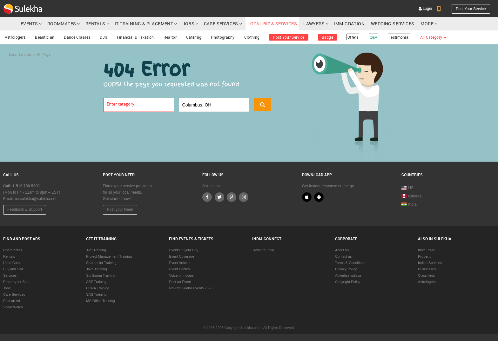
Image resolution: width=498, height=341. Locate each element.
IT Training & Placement (144, 24)
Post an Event (180, 282)
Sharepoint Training (101, 263)
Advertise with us (348, 275)
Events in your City (183, 250)
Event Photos (179, 269)
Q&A (373, 37)
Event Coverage (181, 256)
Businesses (427, 269)
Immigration (349, 24)
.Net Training (96, 250)
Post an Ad (11, 301)
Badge (327, 37)
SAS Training (96, 294)
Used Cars (11, 263)
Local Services (20, 54)
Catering (193, 37)
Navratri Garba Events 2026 (190, 288)
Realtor (170, 37)
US (407, 188)
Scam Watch (13, 307)
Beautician (44, 37)
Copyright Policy (347, 282)
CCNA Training (97, 288)
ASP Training (96, 282)
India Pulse (426, 250)
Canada (411, 196)
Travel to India (263, 250)
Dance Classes (77, 37)
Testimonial (399, 37)
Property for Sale (16, 282)
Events (29, 24)
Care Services (221, 24)
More (429, 24)
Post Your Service (471, 9)
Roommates (61, 24)
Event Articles (179, 263)
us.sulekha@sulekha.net (36, 198)
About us (342, 250)
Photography (222, 37)
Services (10, 275)
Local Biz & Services (272, 24)
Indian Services (430, 263)
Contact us (343, 256)
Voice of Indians (181, 275)
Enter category (120, 104)
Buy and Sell (13, 269)
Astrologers (15, 37)
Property (424, 256)
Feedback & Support (24, 209)
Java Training (96, 269)
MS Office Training (100, 301)
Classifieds (426, 275)
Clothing (251, 37)
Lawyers (314, 24)
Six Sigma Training (100, 275)
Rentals (95, 24)
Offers (352, 37)
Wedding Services (392, 24)
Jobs (189, 24)
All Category (433, 37)
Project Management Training (109, 256)
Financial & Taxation (135, 37)
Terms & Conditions (350, 263)
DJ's (103, 37)
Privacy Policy (346, 269)
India (408, 204)
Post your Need (120, 209)
